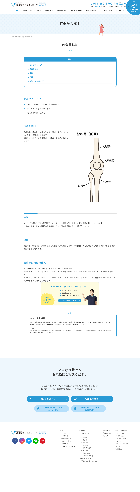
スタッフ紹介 (66, 463)
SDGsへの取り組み (68, 468)
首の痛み (85, 462)
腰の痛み (85, 467)
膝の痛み (85, 472)
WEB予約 (118, 471)
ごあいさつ (66, 457)
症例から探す (62, 10)
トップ (62, 452)
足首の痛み (86, 475)
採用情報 (65, 465)
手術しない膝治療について (90, 483)
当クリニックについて (32, 10)
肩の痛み (85, 464)
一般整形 (84, 459)
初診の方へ (85, 455)
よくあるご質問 (106, 10)
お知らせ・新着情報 (122, 465)
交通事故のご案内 (87, 480)
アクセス (120, 10)
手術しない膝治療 (121, 452)
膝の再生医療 (76, 10)
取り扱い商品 (91, 10)
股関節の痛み (87, 469)
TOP (12, 37)
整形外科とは (66, 460)
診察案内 (49, 10)
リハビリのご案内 (87, 477)
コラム (117, 468)
